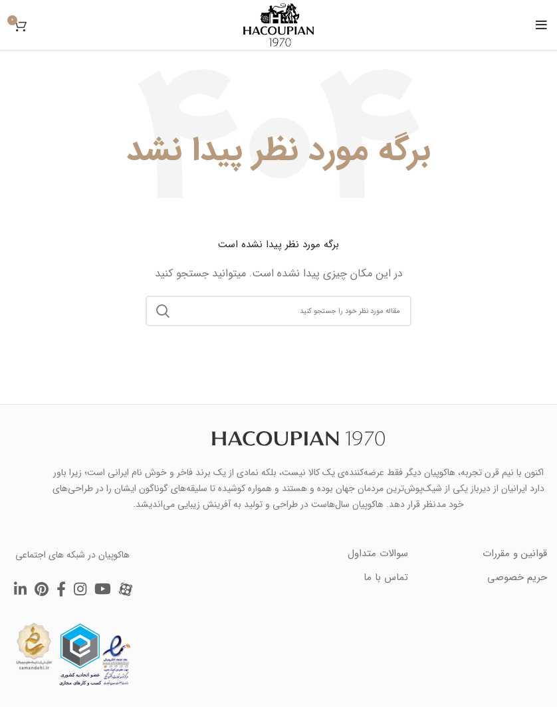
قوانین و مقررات (515, 553)
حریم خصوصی (517, 577)
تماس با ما (386, 577)
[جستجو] (278, 311)
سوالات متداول (378, 553)
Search (163, 311)
